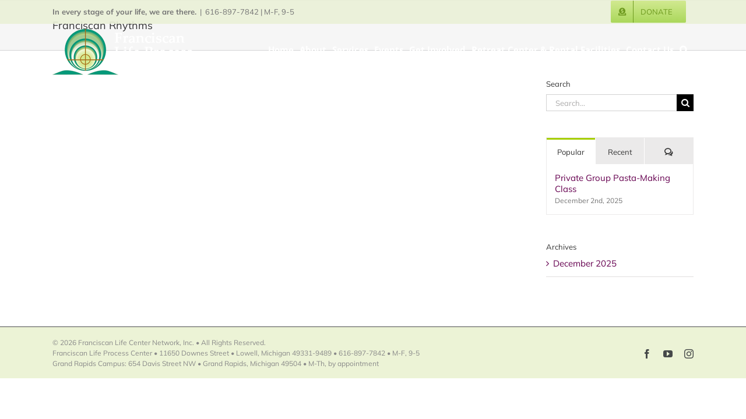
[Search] (685, 102)
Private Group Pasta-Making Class (612, 183)
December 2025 (585, 263)
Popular (571, 152)
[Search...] (611, 102)
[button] (689, 49)
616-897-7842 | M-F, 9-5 (249, 11)
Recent (620, 152)
